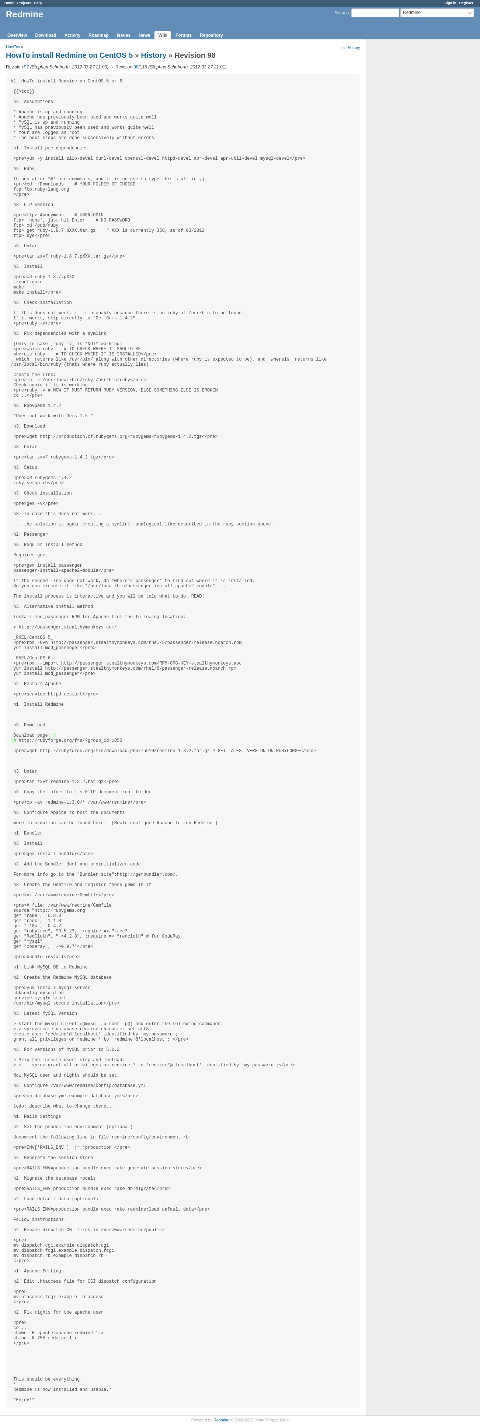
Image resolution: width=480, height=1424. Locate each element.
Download (45, 35)
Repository (211, 35)
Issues (124, 35)
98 (135, 67)
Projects (24, 3)
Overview (17, 35)
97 (26, 67)
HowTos (13, 47)
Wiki (162, 35)
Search (342, 12)
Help (38, 3)
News (144, 35)
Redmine (221, 1420)
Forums (183, 35)
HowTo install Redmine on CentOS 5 (69, 55)
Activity (72, 35)
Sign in (450, 3)
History (354, 47)
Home (9, 3)
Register (466, 3)
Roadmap (98, 35)
